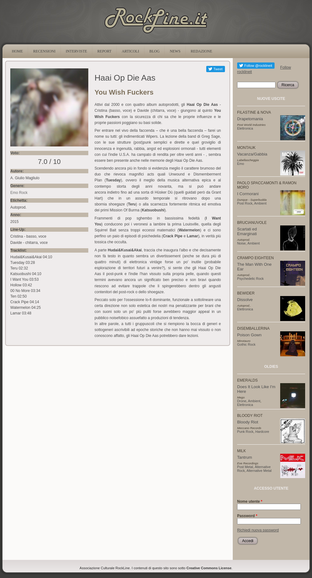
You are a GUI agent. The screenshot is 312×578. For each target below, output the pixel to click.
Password (247, 516)
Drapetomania (250, 118)
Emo (240, 163)
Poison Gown (249, 335)
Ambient (260, 203)
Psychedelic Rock (250, 278)
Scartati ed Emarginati (247, 231)
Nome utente (249, 501)
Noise (241, 243)
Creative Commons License (209, 568)
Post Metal (245, 467)
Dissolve (245, 299)
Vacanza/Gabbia (252, 154)
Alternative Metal (258, 470)
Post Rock (244, 203)
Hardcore (262, 431)
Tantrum (244, 457)
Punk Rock (245, 431)
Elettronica (245, 128)
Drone (241, 401)
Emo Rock (18, 192)
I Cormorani (248, 193)
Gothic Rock (246, 344)
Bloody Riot (247, 422)
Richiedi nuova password (258, 530)
